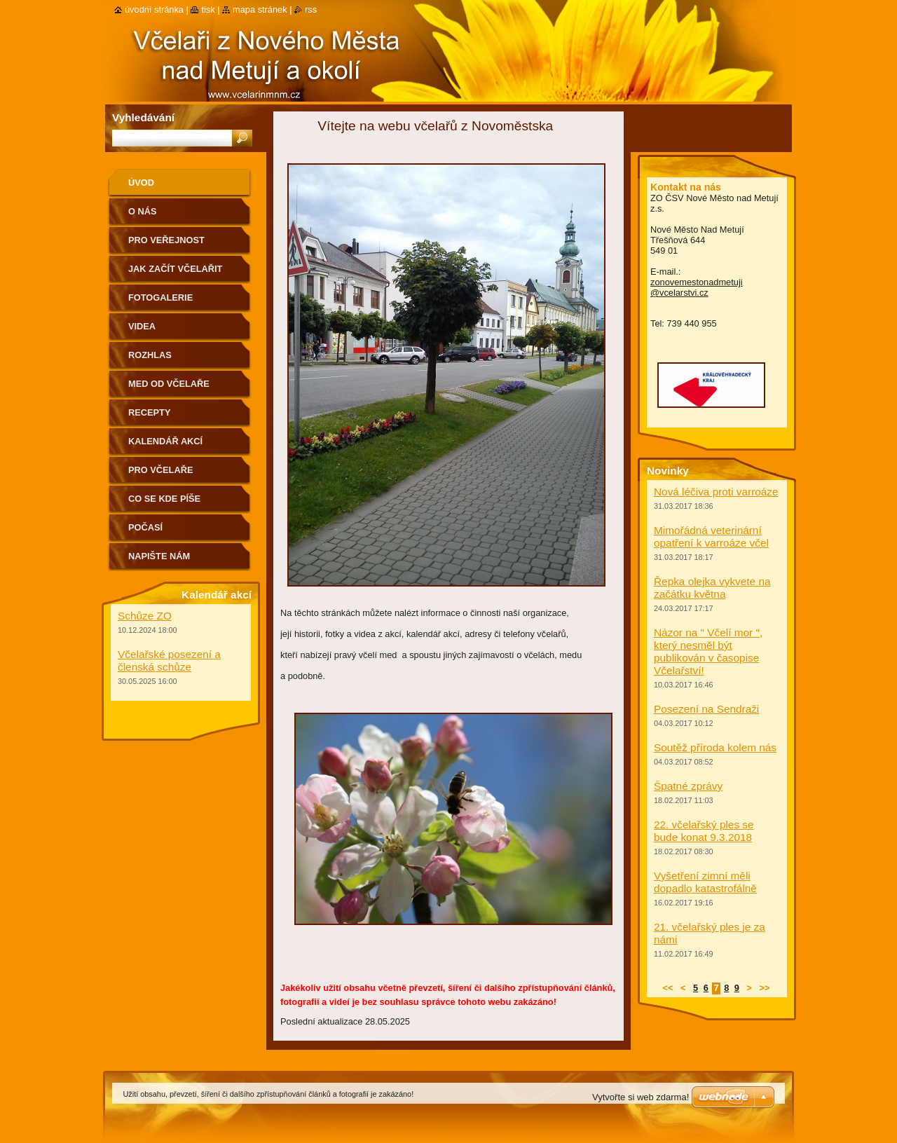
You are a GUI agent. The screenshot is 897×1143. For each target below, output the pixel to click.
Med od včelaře (169, 383)
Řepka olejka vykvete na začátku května (712, 587)
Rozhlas (150, 355)
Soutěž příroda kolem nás (715, 747)
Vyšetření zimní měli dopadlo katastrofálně (705, 882)
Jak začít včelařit (175, 268)
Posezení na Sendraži (706, 709)
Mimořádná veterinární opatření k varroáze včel (711, 536)
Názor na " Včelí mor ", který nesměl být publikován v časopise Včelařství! (708, 651)
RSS (311, 9)
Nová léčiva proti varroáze (716, 492)
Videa (142, 326)
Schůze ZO (145, 616)
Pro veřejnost (166, 240)
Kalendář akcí (165, 441)
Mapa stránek (260, 9)
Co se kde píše (164, 498)
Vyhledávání (143, 117)
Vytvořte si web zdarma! (640, 1097)
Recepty (149, 412)
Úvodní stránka (154, 9)
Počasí (145, 527)
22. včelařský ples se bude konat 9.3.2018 (704, 831)
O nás (142, 211)
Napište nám (159, 556)
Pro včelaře (160, 470)
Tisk (207, 9)
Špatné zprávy (688, 786)
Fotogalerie (160, 297)
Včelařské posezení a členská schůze (169, 660)
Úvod (141, 182)
